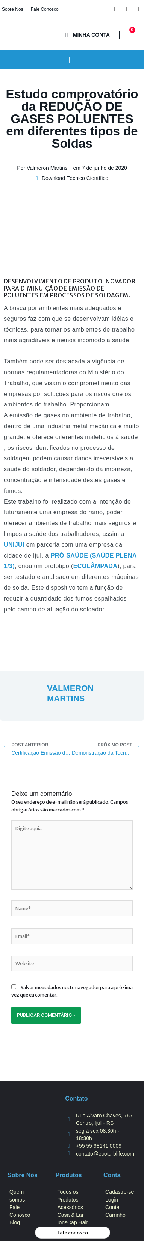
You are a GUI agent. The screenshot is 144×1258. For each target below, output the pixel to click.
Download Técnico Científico (75, 178)
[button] (68, 60)
